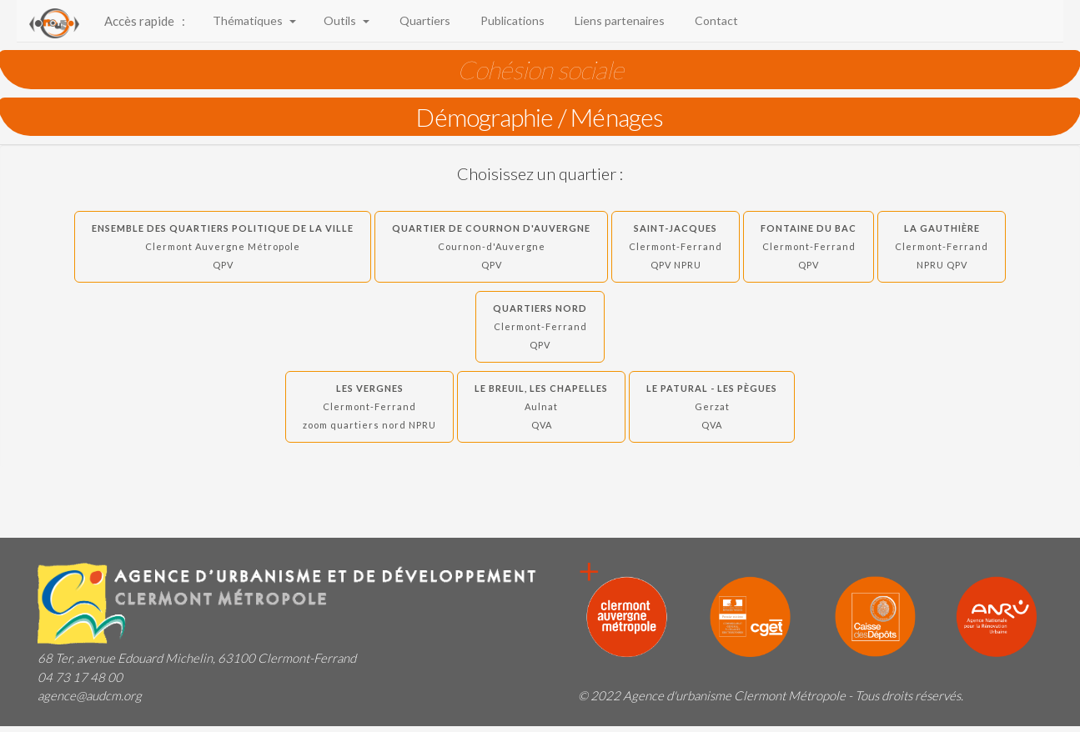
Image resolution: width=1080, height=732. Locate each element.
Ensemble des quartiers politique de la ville (223, 246)
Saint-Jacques (675, 246)
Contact (714, 20)
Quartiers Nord (540, 326)
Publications (510, 20)
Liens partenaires (617, 20)
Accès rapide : (144, 20)
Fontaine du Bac (808, 246)
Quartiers (422, 20)
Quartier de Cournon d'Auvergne (491, 246)
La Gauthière (941, 246)
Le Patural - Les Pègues (711, 406)
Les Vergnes (369, 406)
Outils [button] (345, 20)
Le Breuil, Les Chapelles (541, 406)
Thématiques (253, 20)
